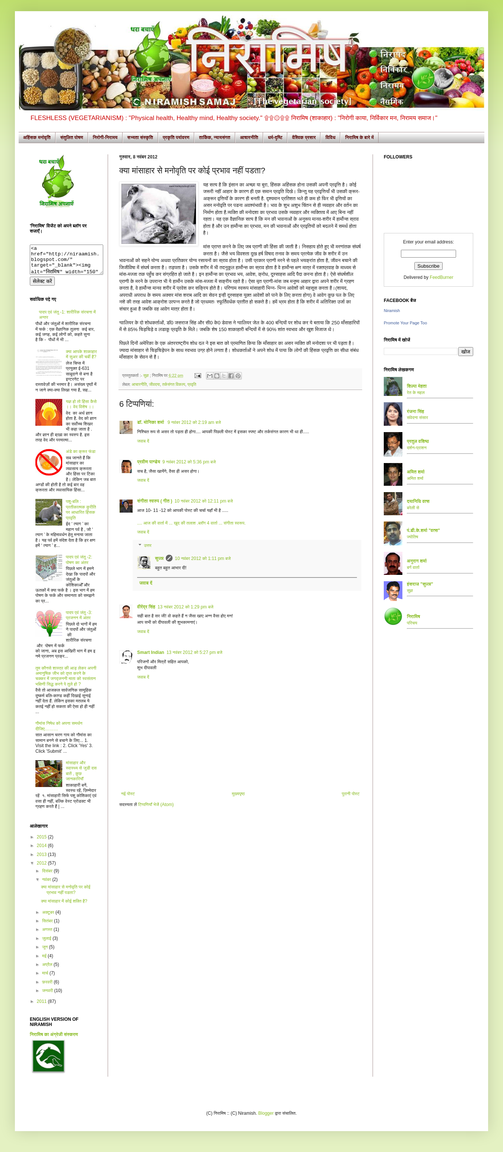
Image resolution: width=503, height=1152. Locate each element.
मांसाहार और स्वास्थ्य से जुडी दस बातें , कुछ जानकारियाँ (81, 776)
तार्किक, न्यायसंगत (214, 137)
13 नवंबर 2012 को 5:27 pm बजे (194, 652)
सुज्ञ (146, 375)
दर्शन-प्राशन (417, 447)
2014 (42, 851)
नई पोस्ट (128, 793)
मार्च (46, 978)
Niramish (392, 310)
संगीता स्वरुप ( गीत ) (154, 501)
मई (45, 961)
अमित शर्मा (415, 478)
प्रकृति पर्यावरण (176, 137)
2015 (42, 842)
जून (45, 952)
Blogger (265, 1118)
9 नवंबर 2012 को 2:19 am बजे (194, 422)
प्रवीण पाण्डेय (148, 462)
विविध (330, 137)
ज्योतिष (412, 536)
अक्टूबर (49, 917)
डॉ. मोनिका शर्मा (151, 422)
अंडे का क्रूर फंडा (80, 457)
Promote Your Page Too (405, 323)
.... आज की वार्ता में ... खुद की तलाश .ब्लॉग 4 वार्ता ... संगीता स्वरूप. (191, 523)
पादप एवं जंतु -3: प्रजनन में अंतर (79, 621)
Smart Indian (150, 652)
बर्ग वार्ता (413, 567)
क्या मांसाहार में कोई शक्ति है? (64, 906)
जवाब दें (143, 441)
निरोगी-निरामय (105, 137)
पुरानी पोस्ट (351, 793)
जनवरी (48, 996)
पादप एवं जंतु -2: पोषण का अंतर (79, 565)
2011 (42, 1007)
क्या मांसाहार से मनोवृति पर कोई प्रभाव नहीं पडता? (66, 895)
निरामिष (413, 616)
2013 (42, 860)
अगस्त (48, 935)
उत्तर (147, 545)
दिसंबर (48, 876)
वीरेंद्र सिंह (146, 607)
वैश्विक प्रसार (304, 137)
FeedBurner (441, 277)
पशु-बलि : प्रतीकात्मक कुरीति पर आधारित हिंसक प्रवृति (81, 515)
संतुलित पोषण (71, 137)
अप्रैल (48, 970)
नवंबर (47, 885)
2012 (42, 868)
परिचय (412, 623)
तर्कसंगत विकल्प (173, 384)
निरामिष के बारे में (359, 137)
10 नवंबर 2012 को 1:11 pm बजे (203, 558)
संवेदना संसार (417, 417)
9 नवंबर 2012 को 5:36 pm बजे (189, 462)
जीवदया (154, 384)
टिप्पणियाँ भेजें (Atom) (156, 804)
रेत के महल (416, 392)
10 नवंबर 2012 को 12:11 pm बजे (203, 501)
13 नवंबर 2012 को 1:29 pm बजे (185, 607)
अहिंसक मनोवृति (37, 137)
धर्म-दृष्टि (275, 137)
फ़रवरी (48, 987)
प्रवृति (191, 384)
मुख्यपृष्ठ (238, 793)
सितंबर (48, 926)
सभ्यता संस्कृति (140, 137)
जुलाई (47, 944)
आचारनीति (249, 137)
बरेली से (413, 507)
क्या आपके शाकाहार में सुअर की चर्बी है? (81, 360)
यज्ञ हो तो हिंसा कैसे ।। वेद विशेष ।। (81, 410)
